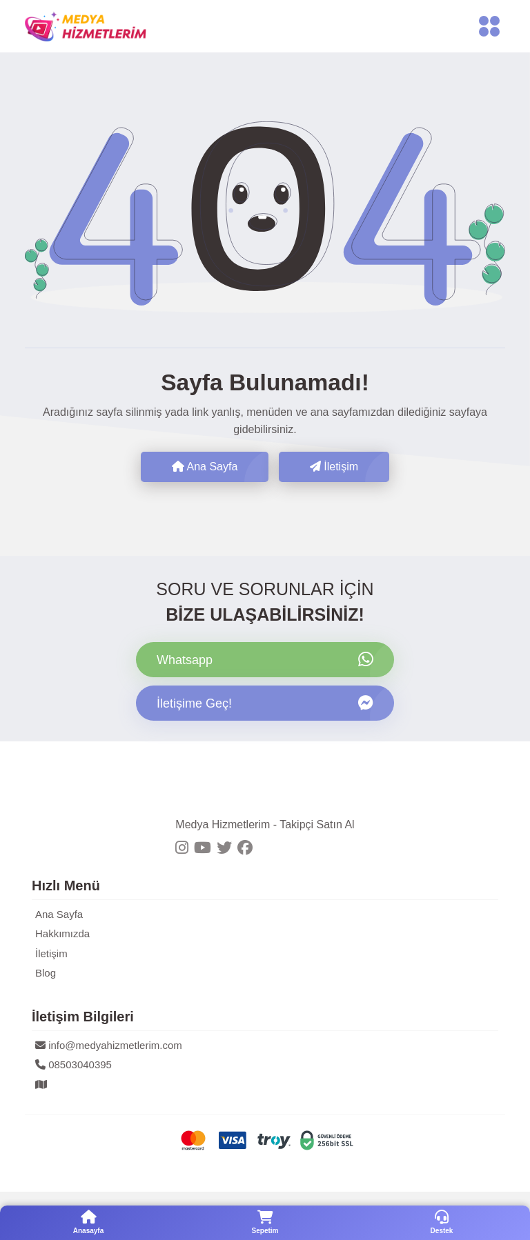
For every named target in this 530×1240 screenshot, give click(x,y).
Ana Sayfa (204, 466)
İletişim (334, 466)
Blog (45, 973)
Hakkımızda (62, 933)
